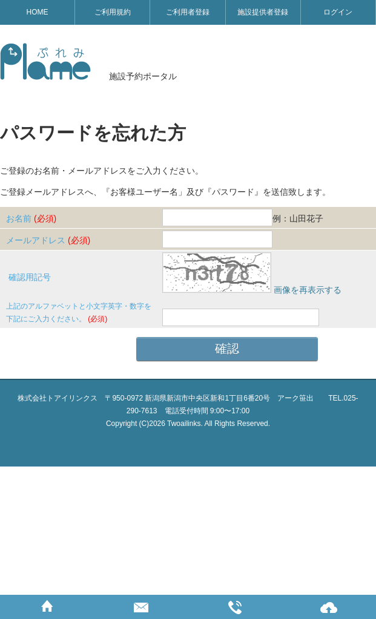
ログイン (337, 12)
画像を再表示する (307, 290)
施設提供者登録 (262, 12)
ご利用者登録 (187, 12)
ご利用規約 (112, 12)
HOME (37, 12)
